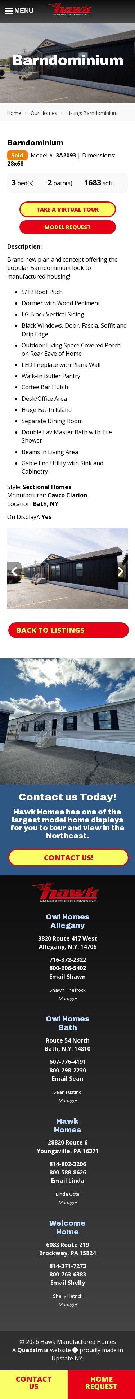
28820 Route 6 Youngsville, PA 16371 (68, 1146)
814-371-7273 (67, 1266)
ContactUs (34, 1382)
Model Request (67, 227)
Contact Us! (68, 857)
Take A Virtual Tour (67, 209)
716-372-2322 (67, 960)
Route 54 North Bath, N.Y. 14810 (67, 1044)
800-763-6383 (67, 1274)
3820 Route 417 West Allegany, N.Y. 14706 (67, 942)
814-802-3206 (67, 1164)
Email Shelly (67, 1283)
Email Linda (67, 1181)
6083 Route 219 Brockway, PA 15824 (67, 1249)
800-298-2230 (67, 1070)
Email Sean (67, 1079)
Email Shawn (67, 977)
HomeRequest (101, 1382)
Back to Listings (50, 630)
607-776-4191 (67, 1062)
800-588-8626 (67, 1172)
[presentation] (14, 572)
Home (14, 113)
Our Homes (44, 113)
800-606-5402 (67, 968)
